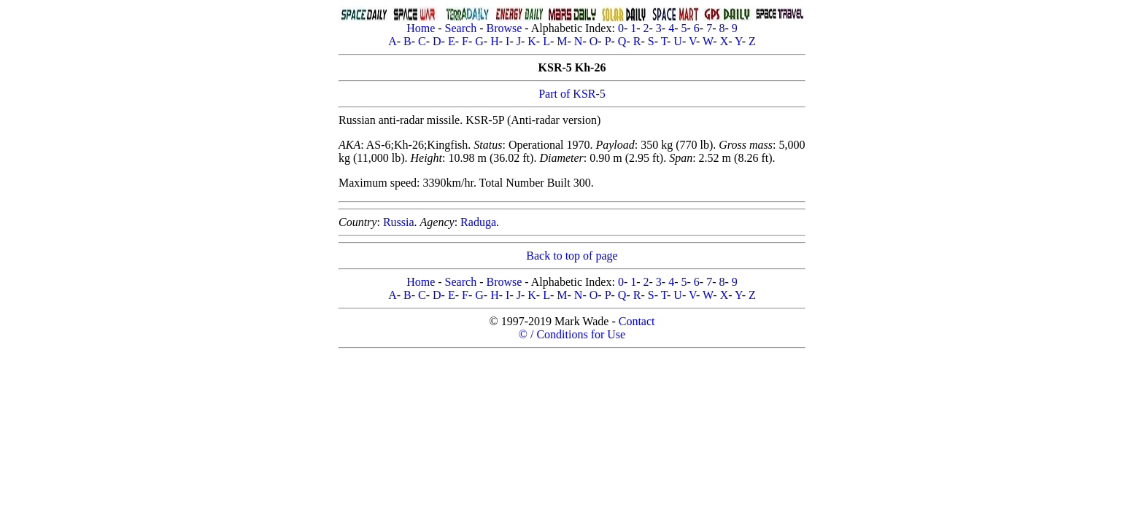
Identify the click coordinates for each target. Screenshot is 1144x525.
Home (420, 28)
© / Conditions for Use (572, 334)
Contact (637, 321)
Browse (504, 28)
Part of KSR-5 (572, 94)
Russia (398, 222)
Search (461, 28)
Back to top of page (571, 255)
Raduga (478, 222)
